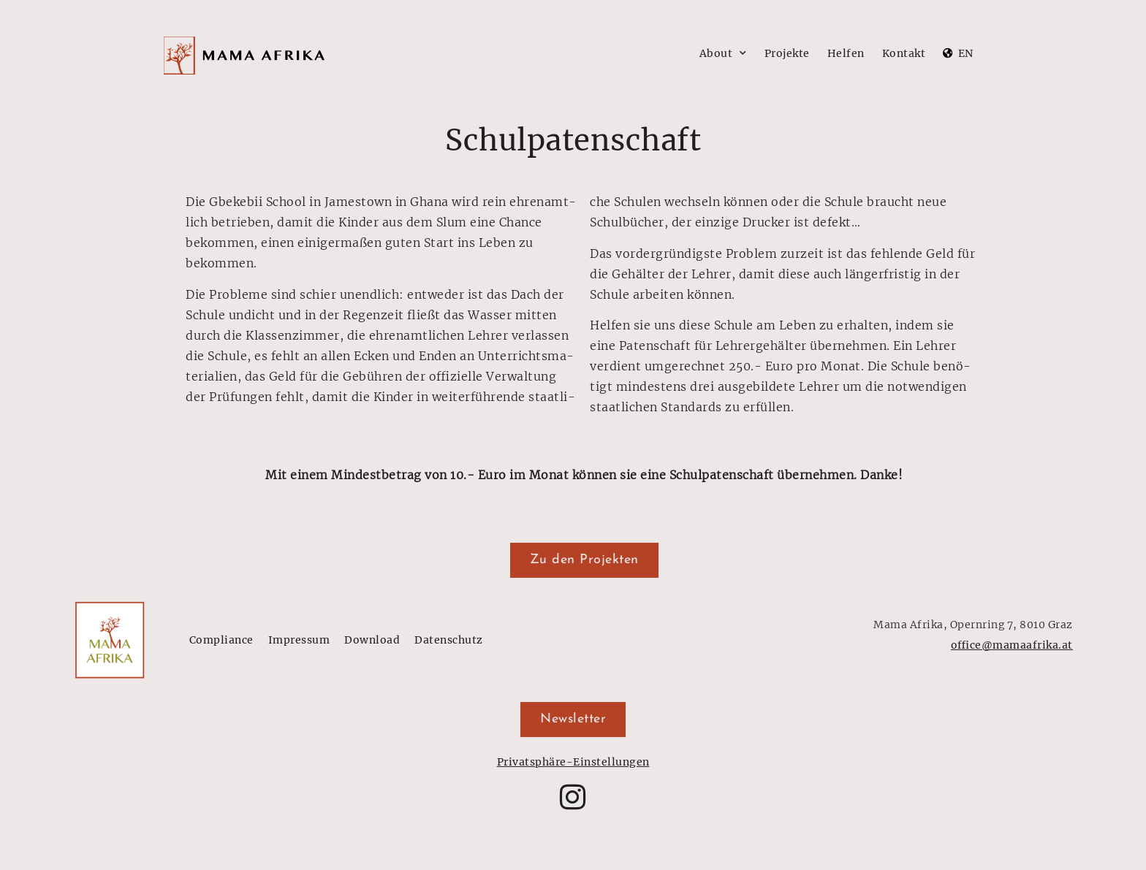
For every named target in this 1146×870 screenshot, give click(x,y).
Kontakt (904, 53)
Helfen (846, 53)
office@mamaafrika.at (1012, 645)
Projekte (787, 53)
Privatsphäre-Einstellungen (573, 761)
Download (372, 639)
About (723, 53)
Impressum (299, 639)
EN (966, 53)
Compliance (221, 639)
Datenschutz (448, 639)
